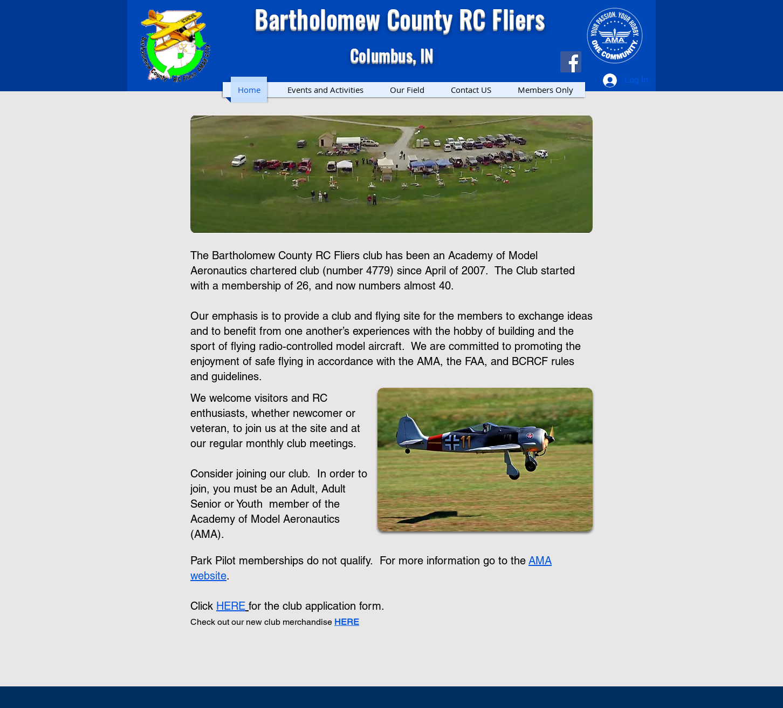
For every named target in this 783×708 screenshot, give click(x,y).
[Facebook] (570, 61)
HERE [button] (346, 622)
